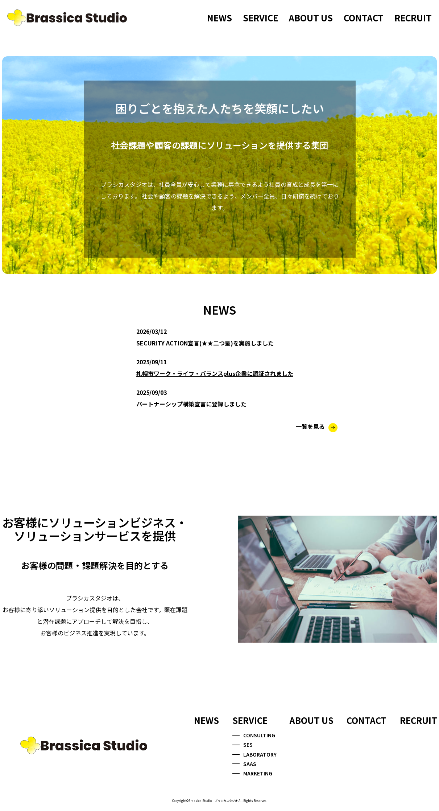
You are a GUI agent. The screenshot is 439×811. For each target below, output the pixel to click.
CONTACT (364, 17)
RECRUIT (413, 17)
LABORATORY (254, 754)
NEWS (219, 17)
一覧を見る (316, 426)
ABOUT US (311, 17)
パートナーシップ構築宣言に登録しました (191, 404)
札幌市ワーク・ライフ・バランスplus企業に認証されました (214, 373)
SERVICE (260, 17)
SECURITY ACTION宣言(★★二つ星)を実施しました (205, 343)
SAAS (244, 764)
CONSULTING (253, 735)
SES (242, 744)
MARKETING (252, 773)
